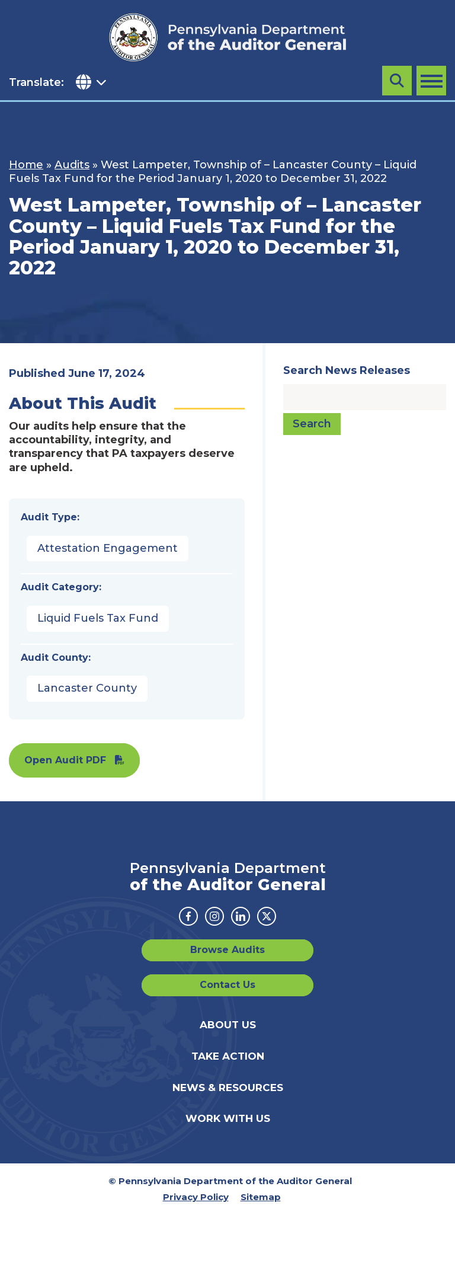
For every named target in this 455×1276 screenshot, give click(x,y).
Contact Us (227, 984)
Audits (72, 164)
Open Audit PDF (65, 760)
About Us (228, 1025)
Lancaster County (87, 688)
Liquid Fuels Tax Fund (97, 618)
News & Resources (227, 1087)
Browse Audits (227, 949)
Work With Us (227, 1118)
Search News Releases (346, 370)
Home (26, 164)
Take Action (227, 1056)
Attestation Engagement (107, 548)
